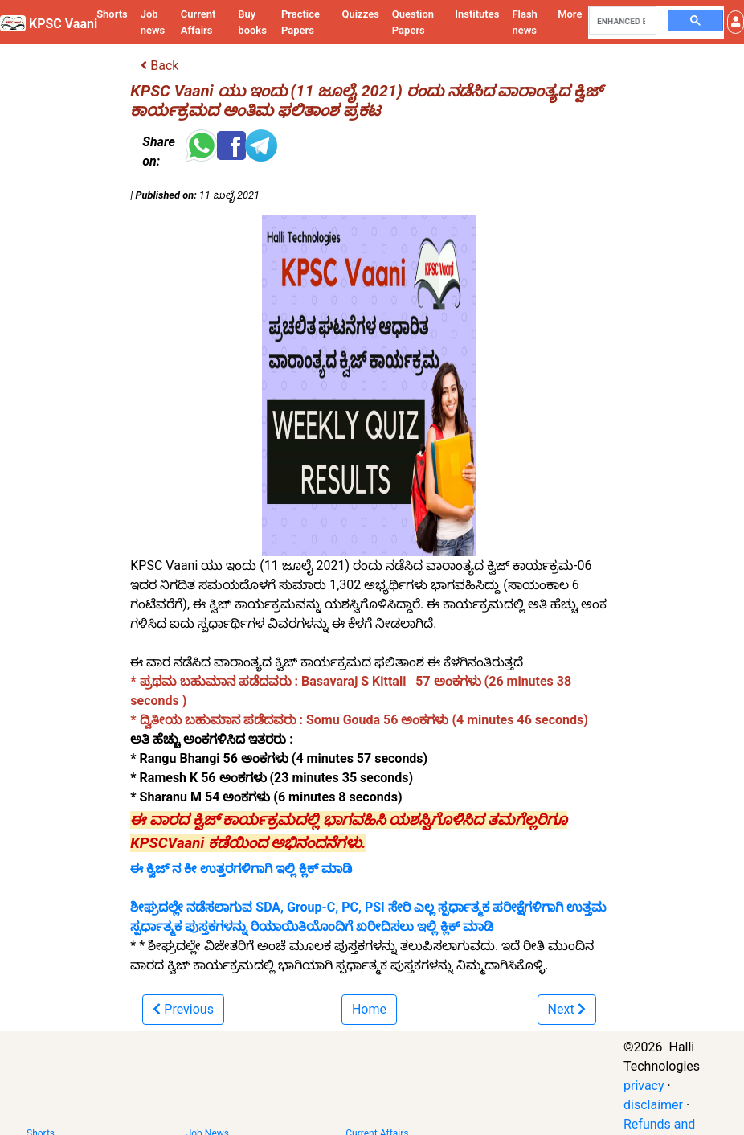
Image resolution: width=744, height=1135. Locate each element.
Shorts (112, 14)
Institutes (477, 14)
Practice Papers (300, 22)
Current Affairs (198, 22)
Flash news (524, 22)
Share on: (158, 151)
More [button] (570, 14)
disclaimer (653, 1104)
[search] (621, 21)
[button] (735, 22)
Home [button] (369, 1009)
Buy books (252, 22)
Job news (153, 22)
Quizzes (360, 14)
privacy (643, 1085)
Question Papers (413, 22)
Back (159, 65)
